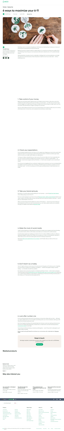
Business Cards (5, 4)
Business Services (43, 4)
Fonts (48, 428)
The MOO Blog (49, 4)
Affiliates (52, 416)
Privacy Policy (45, 428)
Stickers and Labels (18, 413)
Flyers (4, 419)
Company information (57, 428)
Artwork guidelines (54, 415)
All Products (5, 409)
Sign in (49, 1)
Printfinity (40, 420)
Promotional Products (35, 4)
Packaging (40, 423)
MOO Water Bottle (6, 416)
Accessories (16, 416)
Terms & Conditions (39, 428)
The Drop (40, 416)
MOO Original (29, 416)
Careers (40, 415)
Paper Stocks (29, 409)
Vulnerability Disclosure (54, 421)
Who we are (40, 413)
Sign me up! (39, 344)
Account (45, 1)
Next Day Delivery (53, 412)
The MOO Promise (42, 422)
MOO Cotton (29, 415)
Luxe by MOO (5, 415)
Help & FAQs (55, 4)
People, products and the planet (44, 412)
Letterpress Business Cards (7, 413)
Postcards (10, 4)
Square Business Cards (6, 412)
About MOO (41, 409)
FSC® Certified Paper (30, 420)
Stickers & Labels (16, 4)
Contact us (52, 409)
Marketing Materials (23, 4)
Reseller (40, 419)
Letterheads (16, 415)
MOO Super (29, 413)
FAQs (51, 413)
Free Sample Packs (40, 1)
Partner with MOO (41, 424)
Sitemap (52, 428)
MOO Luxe (28, 412)
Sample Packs (29, 419)
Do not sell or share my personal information (56, 420)
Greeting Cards (17, 412)
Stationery (29, 4)
